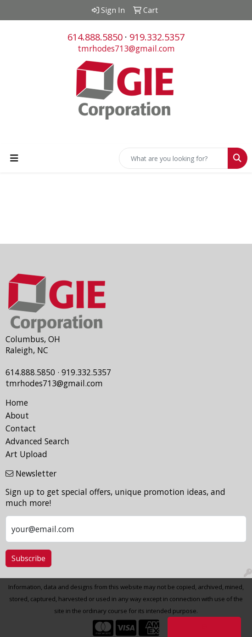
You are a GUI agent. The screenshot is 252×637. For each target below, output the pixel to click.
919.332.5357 (157, 37)
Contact (21, 428)
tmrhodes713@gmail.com (126, 48)
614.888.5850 (95, 37)
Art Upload (26, 453)
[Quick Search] (173, 158)
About (17, 415)
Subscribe (28, 558)
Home (17, 402)
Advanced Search (37, 441)
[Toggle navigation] (14, 158)
